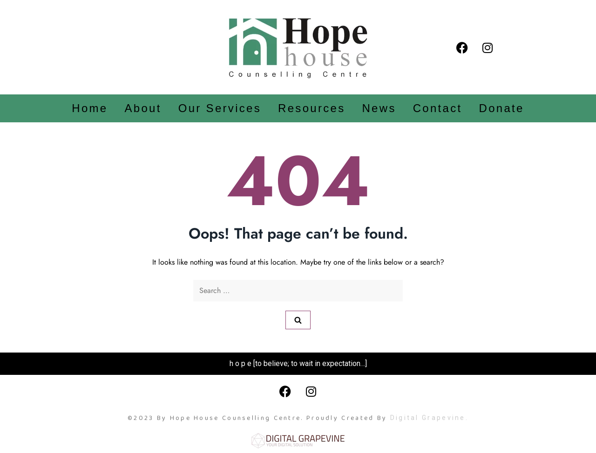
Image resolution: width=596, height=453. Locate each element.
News (379, 108)
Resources (311, 108)
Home (90, 108)
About (143, 108)
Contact (437, 108)
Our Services (219, 108)
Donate (501, 108)
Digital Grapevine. (429, 417)
